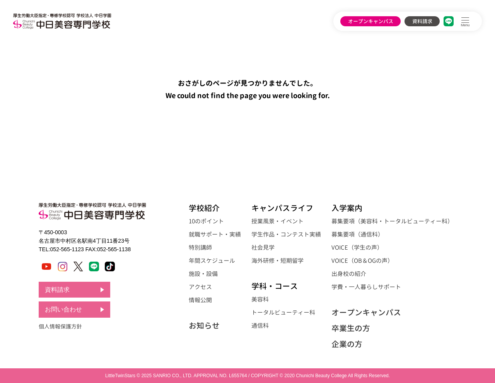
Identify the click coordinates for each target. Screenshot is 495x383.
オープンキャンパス (370, 21)
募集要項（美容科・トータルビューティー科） (392, 221)
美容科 (260, 299)
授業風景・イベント (277, 221)
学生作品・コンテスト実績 (286, 234)
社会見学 (263, 247)
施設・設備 (203, 274)
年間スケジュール (212, 261)
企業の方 (346, 344)
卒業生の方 (350, 328)
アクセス (200, 287)
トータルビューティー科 (283, 312)
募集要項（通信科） (357, 234)
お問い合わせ (63, 309)
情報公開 (200, 300)
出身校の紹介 (348, 274)
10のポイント (206, 221)
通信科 (260, 326)
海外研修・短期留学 (277, 261)
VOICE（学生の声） (357, 247)
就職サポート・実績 (215, 234)
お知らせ (204, 325)
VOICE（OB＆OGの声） (362, 261)
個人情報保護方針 (60, 326)
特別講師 (200, 247)
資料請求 (422, 21)
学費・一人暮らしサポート (366, 287)
